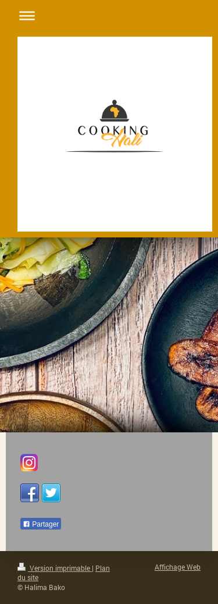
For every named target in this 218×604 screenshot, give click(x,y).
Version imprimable (54, 568)
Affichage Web (178, 567)
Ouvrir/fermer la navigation (109, 15)
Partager (41, 524)
